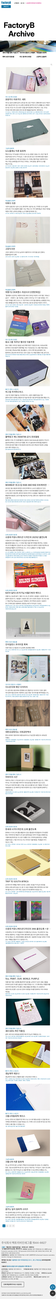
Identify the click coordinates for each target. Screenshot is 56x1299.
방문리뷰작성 (16, 1247)
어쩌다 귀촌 (10, 203)
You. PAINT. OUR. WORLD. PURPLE (22, 978)
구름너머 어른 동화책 (14, 1161)
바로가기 (6, 6)
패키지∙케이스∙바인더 (11, 389)
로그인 (22, 3)
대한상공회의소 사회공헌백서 (18, 731)
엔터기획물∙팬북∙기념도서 (10, 52)
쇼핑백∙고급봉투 (41, 56)
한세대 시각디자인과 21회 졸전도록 (20, 829)
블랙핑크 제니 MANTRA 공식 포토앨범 (22, 436)
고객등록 (16, 3)
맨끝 (13, 1225)
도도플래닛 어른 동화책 (15, 150)
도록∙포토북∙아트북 (11, 535)
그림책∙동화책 (9, 148)
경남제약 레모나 (12, 1073)
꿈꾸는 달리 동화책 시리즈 (16, 1209)
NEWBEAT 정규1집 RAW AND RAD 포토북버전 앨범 (28, 484)
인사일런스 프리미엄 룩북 (16, 644)
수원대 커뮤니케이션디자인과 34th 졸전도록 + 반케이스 (28, 928)
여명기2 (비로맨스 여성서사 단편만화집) (22, 292)
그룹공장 (16, 1266)
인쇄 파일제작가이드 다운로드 (12, 1284)
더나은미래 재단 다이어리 (16, 686)
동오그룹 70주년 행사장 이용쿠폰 (19, 341)
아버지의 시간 (11, 776)
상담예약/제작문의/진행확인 (33, 3)
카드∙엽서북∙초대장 (25, 56)
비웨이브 (31, 1247)
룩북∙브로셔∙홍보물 (8, 56)
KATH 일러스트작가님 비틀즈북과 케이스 (23, 592)
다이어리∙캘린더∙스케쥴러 (27, 52)
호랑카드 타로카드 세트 (15, 99)
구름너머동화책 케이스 (15, 1115)
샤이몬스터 (25, 1247)
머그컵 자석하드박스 (14, 391)
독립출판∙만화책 (41, 52)
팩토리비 (8, 1247)
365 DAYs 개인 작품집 (15, 1030)
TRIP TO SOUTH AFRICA (16, 881)
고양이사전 (10, 248)
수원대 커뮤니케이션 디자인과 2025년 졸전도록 (26, 537)
